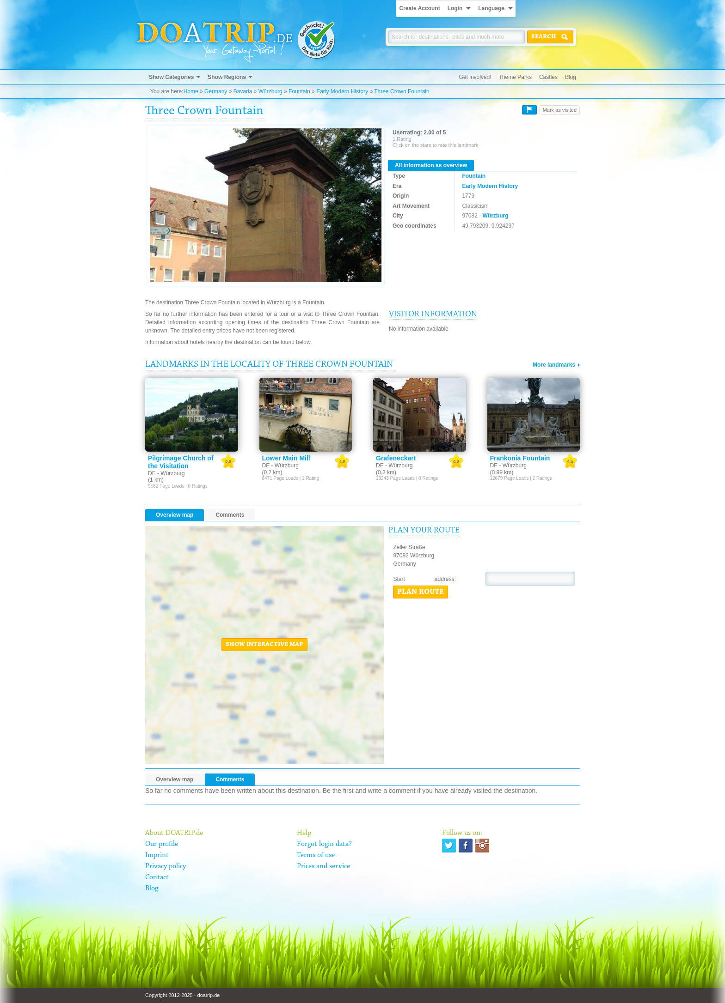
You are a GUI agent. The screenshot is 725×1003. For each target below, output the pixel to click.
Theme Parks (515, 77)
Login (455, 8)
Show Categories (171, 77)
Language (491, 8)
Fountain (299, 91)
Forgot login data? (324, 844)
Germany (215, 91)
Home (191, 91)
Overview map (174, 515)
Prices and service (323, 866)
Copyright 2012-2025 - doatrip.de (182, 995)
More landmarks (554, 365)
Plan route (420, 592)
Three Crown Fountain (401, 91)
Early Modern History (342, 91)
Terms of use (316, 855)
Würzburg (270, 91)
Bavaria (242, 91)
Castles (548, 77)
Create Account (419, 8)
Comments (229, 515)
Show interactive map (264, 644)
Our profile (161, 844)
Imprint (157, 855)
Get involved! (475, 77)
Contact (157, 877)
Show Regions (227, 77)
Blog (570, 77)
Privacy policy (165, 866)
